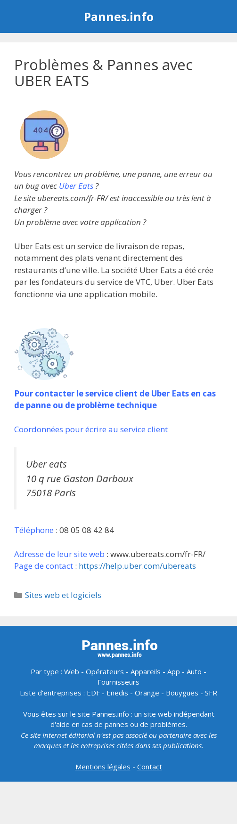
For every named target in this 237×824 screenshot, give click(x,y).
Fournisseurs (118, 682)
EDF (93, 692)
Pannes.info (119, 16)
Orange (147, 692)
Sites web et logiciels (63, 595)
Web (71, 671)
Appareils (146, 671)
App (173, 671)
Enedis (117, 692)
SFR (211, 692)
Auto (194, 671)
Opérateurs (105, 671)
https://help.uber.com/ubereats (137, 565)
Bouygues (182, 692)
